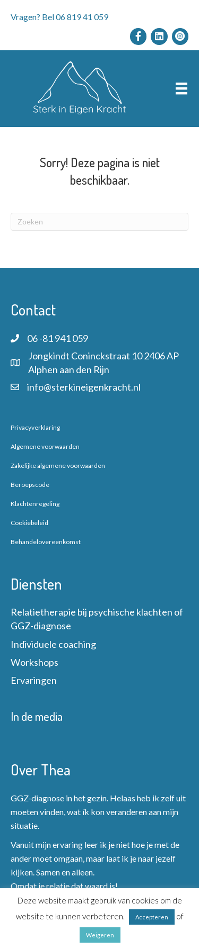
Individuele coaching (53, 644)
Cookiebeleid (29, 523)
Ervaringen (34, 680)
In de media (37, 716)
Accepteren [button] (151, 917)
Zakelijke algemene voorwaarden (58, 465)
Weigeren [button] (100, 935)
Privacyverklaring (35, 427)
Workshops (34, 662)
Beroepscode (30, 485)
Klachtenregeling (35, 504)
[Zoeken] (99, 222)
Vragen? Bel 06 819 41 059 (59, 17)
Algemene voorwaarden (45, 446)
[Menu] (181, 88)
